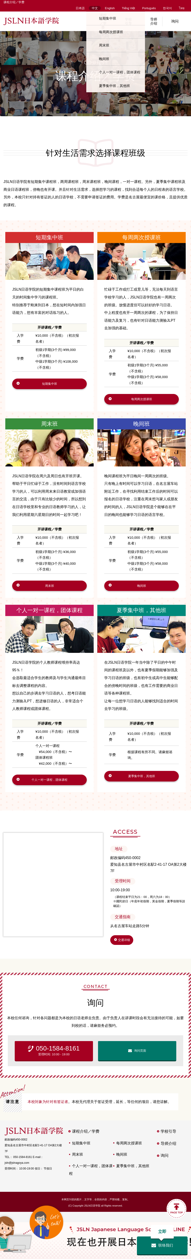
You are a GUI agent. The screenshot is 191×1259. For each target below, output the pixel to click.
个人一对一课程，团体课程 (49, 616)
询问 (175, 21)
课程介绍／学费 (99, 21)
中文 (95, 8)
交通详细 (127, 950)
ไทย (182, 8)
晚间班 (141, 427)
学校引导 (124, 21)
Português (149, 8)
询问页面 (140, 1061)
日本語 (80, 8)
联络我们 (162, 1241)
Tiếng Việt (128, 8)
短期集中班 (49, 237)
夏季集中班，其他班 (141, 616)
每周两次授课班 (141, 237)
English (110, 8)
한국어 (167, 8)
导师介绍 (149, 21)
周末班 (49, 427)
